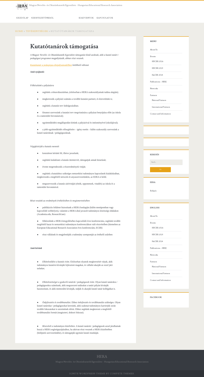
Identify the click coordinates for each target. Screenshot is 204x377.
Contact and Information (160, 114)
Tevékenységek (66, 18)
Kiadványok (86, 18)
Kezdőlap (22, 18)
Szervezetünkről (42, 18)
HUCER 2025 (157, 68)
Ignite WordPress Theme (87, 373)
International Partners (161, 107)
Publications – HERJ (158, 82)
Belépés (153, 191)
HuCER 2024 (157, 75)
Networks (154, 88)
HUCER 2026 (157, 61)
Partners (153, 95)
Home (19, 31)
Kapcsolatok (105, 18)
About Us (154, 50)
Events (153, 56)
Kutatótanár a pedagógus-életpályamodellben (51, 65)
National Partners (159, 100)
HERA (102, 356)
